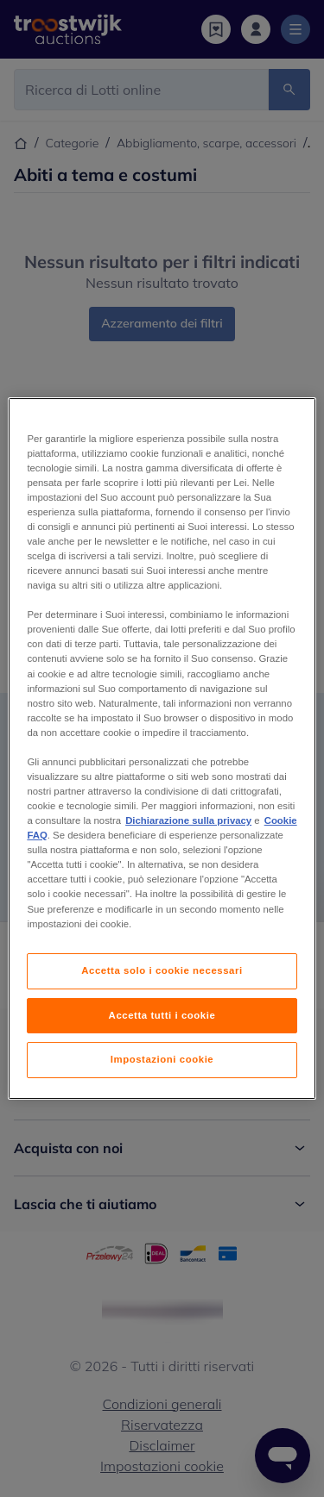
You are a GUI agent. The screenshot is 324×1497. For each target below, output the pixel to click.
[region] (161, 749)
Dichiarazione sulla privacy (188, 820)
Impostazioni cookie (162, 1060)
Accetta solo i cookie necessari (161, 970)
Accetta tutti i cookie (162, 1015)
